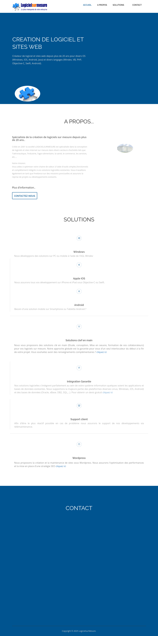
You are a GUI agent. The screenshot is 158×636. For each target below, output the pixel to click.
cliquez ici (108, 391)
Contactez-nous (24, 196)
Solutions (118, 5)
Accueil (87, 5)
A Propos (102, 5)
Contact (137, 5)
